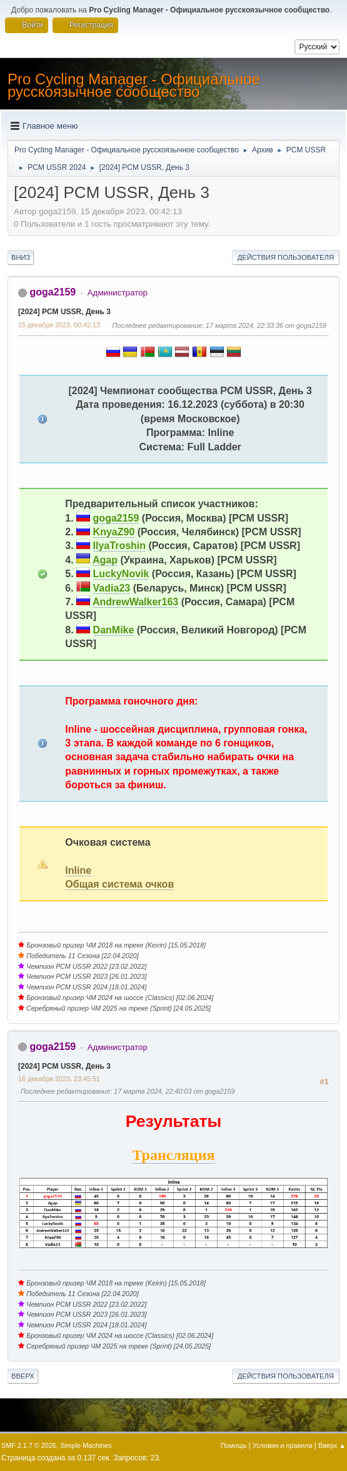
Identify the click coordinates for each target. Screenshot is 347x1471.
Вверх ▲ (332, 1445)
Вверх (22, 1376)
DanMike (113, 630)
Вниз (20, 257)
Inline (78, 870)
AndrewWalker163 (135, 602)
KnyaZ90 (114, 532)
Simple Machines (85, 1445)
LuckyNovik (121, 573)
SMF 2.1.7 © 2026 (28, 1445)
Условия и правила (282, 1445)
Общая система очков (119, 884)
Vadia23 (112, 588)
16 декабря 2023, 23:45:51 (59, 1078)
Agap (105, 560)
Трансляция (173, 1155)
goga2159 (52, 292)
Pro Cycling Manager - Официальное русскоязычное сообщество (134, 85)
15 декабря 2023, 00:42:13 (59, 325)
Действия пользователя (286, 257)
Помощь (234, 1445)
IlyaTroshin (119, 545)
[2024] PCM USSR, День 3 (64, 311)
